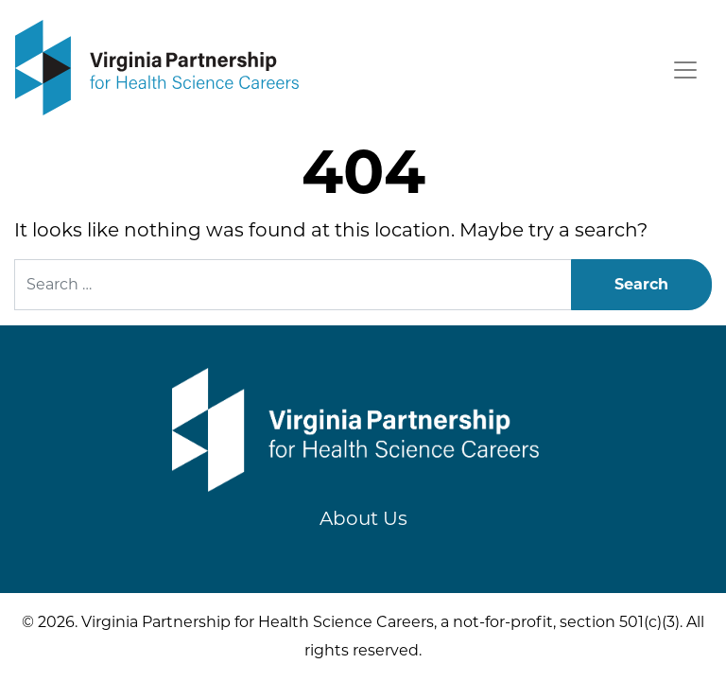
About (363, 518)
